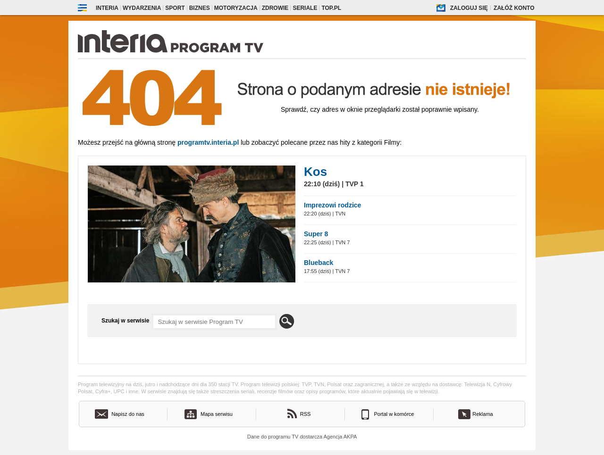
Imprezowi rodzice (332, 205)
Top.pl (331, 8)
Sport (175, 8)
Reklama (482, 414)
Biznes (199, 8)
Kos (315, 172)
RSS (305, 414)
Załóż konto (514, 8)
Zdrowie (275, 8)
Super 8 (316, 234)
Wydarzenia (142, 8)
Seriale (305, 8)
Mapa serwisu (217, 414)
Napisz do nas (127, 414)
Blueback (318, 262)
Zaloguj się (469, 8)
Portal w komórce (394, 414)
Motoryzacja (236, 8)
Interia (107, 8)
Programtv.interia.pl (208, 142)
